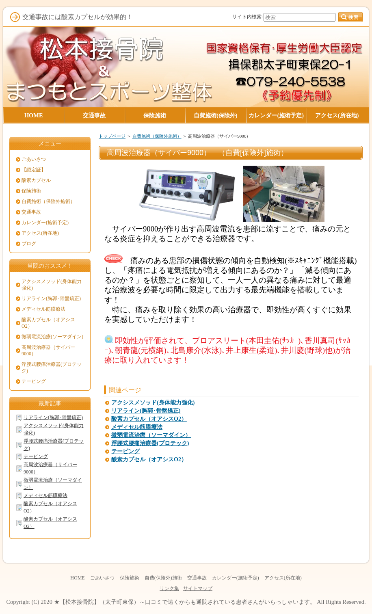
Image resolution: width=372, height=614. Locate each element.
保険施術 (31, 191)
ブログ (29, 243)
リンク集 (169, 588)
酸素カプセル (36, 180)
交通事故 (31, 212)
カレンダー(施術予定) (45, 222)
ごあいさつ (34, 159)
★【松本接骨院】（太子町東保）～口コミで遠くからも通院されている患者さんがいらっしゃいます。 (185, 602)
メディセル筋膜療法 (136, 427)
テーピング (125, 451)
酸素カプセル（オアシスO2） (149, 419)
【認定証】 (34, 170)
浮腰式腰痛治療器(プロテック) (150, 443)
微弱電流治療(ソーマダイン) (52, 336)
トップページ (112, 136)
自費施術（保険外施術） (157, 136)
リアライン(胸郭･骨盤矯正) (145, 411)
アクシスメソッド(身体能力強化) (153, 403)
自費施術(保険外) (216, 115)
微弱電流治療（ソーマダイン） (151, 435)
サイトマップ (197, 588)
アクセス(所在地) (40, 233)
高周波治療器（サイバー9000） (48, 350)
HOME (77, 578)
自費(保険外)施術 (163, 578)
